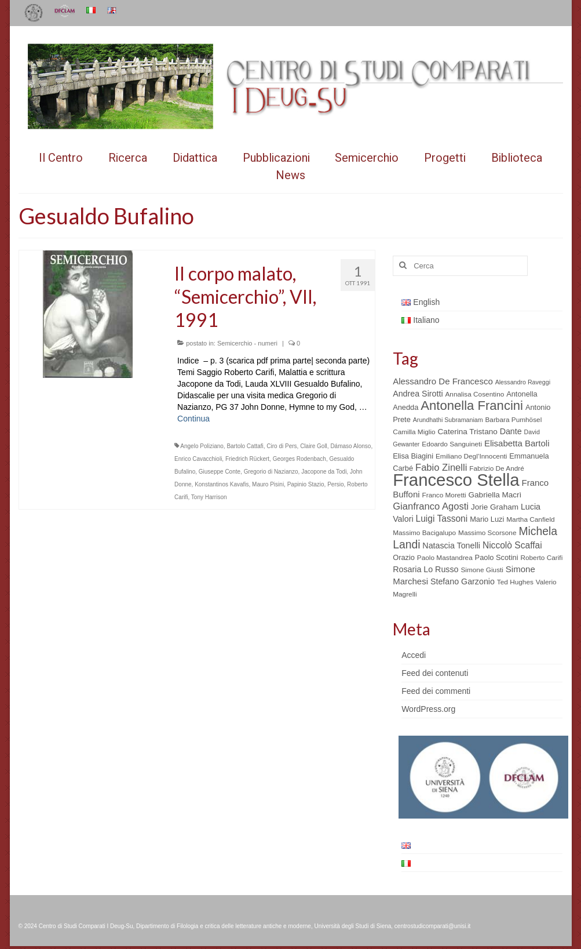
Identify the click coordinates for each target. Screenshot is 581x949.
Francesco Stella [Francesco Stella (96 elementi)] (456, 479)
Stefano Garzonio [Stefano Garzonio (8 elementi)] (462, 581)
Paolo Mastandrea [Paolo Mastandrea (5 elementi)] (445, 558)
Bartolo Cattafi (244, 446)
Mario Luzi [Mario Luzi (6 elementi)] (487, 519)
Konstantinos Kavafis (222, 484)
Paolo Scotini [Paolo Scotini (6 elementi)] (496, 557)
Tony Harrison (209, 497)
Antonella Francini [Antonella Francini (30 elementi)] (472, 405)
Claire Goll (313, 446)
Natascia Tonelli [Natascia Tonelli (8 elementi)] (451, 545)
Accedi (413, 655)
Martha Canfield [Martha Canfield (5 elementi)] (530, 519)
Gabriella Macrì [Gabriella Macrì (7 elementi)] (495, 494)
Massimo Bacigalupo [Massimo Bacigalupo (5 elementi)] (424, 533)
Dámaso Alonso (350, 446)
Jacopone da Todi (323, 471)
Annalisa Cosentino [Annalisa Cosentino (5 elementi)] (474, 394)
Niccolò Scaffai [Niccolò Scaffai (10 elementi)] (512, 545)
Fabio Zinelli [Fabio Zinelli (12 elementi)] (441, 467)
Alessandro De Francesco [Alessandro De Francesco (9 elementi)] (443, 381)
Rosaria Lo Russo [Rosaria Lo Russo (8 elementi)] (425, 569)
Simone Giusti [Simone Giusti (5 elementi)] (482, 570)
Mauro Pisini (268, 484)
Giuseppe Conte (219, 471)
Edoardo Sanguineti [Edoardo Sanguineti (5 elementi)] (452, 444)
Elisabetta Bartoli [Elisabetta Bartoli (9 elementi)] (517, 443)
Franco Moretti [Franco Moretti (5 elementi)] (444, 495)
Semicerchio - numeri (247, 343)
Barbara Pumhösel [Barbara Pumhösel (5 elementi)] (513, 420)
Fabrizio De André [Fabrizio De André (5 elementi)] (496, 468)
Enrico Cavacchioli (198, 459)
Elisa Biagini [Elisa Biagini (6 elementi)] (413, 456)
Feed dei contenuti (434, 673)
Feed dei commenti (435, 691)
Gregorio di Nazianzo (271, 471)
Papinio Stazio (305, 484)
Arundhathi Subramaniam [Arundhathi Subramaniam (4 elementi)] (448, 419)
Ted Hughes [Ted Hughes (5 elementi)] (515, 582)
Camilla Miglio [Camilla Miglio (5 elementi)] (414, 432)
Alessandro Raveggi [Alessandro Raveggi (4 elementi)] (522, 382)
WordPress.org (428, 709)
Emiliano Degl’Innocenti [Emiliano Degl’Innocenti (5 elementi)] (471, 456)
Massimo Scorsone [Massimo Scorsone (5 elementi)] (487, 533)
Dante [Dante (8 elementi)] (511, 431)
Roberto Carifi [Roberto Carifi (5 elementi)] (541, 558)
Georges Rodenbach (299, 459)
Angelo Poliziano (202, 446)
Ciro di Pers (281, 446)
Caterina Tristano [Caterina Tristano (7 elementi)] (468, 431)
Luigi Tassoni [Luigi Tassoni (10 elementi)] (441, 518)
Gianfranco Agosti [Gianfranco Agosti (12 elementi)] (431, 506)
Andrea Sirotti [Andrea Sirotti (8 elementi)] (418, 393)
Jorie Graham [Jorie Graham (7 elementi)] (494, 507)
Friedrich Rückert (247, 459)
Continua (193, 418)
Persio (335, 484)
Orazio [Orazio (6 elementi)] (404, 557)
